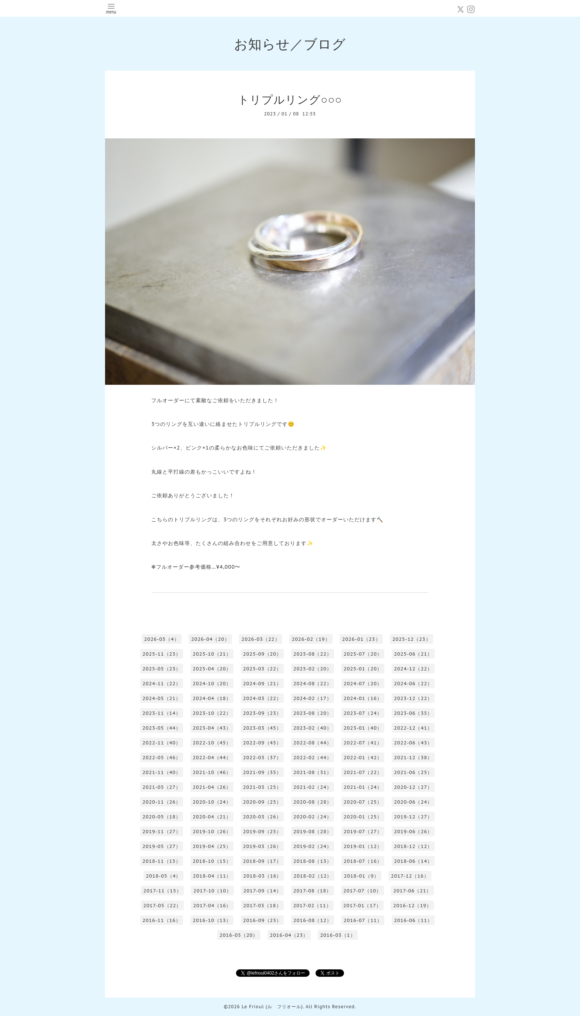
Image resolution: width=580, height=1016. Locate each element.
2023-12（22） (413, 698)
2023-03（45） (262, 728)
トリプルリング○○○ (290, 99)
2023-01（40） (363, 728)
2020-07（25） (363, 802)
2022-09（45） (262, 743)
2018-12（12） (413, 846)
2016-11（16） (161, 920)
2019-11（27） (161, 831)
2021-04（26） (212, 787)
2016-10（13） (212, 920)
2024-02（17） (312, 698)
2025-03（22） (262, 669)
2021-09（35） (262, 772)
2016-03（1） (337, 935)
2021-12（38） (413, 757)
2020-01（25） (363, 817)
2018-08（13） (312, 861)
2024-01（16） (363, 698)
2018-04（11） (212, 876)
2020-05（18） (161, 817)
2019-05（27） (161, 846)
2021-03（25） (262, 787)
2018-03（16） (262, 876)
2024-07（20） (363, 683)
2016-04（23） (289, 935)
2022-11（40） (161, 743)
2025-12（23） (411, 639)
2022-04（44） (212, 757)
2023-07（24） (363, 713)
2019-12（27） (413, 817)
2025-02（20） (312, 669)
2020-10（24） (212, 802)
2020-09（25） (262, 802)
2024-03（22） (262, 698)
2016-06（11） (413, 920)
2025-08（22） (312, 654)
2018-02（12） (312, 876)
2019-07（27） (363, 831)
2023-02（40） (312, 728)
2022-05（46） (161, 757)
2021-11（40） (161, 772)
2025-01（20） (363, 669)
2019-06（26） (413, 831)
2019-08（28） (312, 831)
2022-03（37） (262, 757)
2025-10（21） (212, 654)
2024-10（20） (212, 683)
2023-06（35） (413, 713)
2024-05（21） (161, 698)
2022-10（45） (212, 743)
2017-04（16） (212, 905)
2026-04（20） (210, 639)
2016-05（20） (238, 935)
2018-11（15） (161, 861)
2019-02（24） (312, 846)
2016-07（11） (363, 920)
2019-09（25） (262, 831)
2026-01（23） (361, 639)
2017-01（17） (362, 905)
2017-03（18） (262, 905)
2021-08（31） (312, 772)
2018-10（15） (212, 861)
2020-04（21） (212, 817)
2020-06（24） (413, 802)
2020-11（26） (161, 802)
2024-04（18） (212, 698)
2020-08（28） (312, 802)
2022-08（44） (312, 743)
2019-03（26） (262, 846)
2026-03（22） (261, 639)
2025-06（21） (413, 654)
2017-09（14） (262, 891)
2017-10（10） (212, 891)
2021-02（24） (312, 787)
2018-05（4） (163, 876)
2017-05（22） (162, 905)
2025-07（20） (363, 654)
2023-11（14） (161, 713)
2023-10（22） (212, 713)
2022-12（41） (413, 728)
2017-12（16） (410, 876)
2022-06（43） (413, 743)
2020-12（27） (413, 787)
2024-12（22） (413, 669)
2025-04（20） (212, 669)
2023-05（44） (161, 728)
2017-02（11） (312, 905)
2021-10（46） (212, 772)
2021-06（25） (413, 772)
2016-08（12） (312, 920)
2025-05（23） (161, 669)
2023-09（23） (262, 713)
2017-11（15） (163, 891)
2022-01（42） (363, 757)
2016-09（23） (262, 920)
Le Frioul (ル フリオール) (272, 1006)
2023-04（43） (212, 728)
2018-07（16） (363, 861)
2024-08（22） (312, 683)
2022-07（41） (363, 743)
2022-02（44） (312, 757)
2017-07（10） (362, 891)
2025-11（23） (161, 654)
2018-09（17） (262, 861)
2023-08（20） (312, 713)
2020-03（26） (262, 817)
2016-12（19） (412, 905)
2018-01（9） (361, 876)
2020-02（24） (312, 817)
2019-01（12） (363, 846)
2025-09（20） (262, 654)
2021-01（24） (363, 787)
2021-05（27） (161, 787)
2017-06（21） (412, 891)
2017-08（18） (312, 891)
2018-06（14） (413, 861)
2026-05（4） (161, 639)
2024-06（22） (413, 683)
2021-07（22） (363, 772)
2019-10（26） (212, 831)
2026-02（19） (311, 639)
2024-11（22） (161, 683)
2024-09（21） (262, 683)
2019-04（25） (212, 846)
